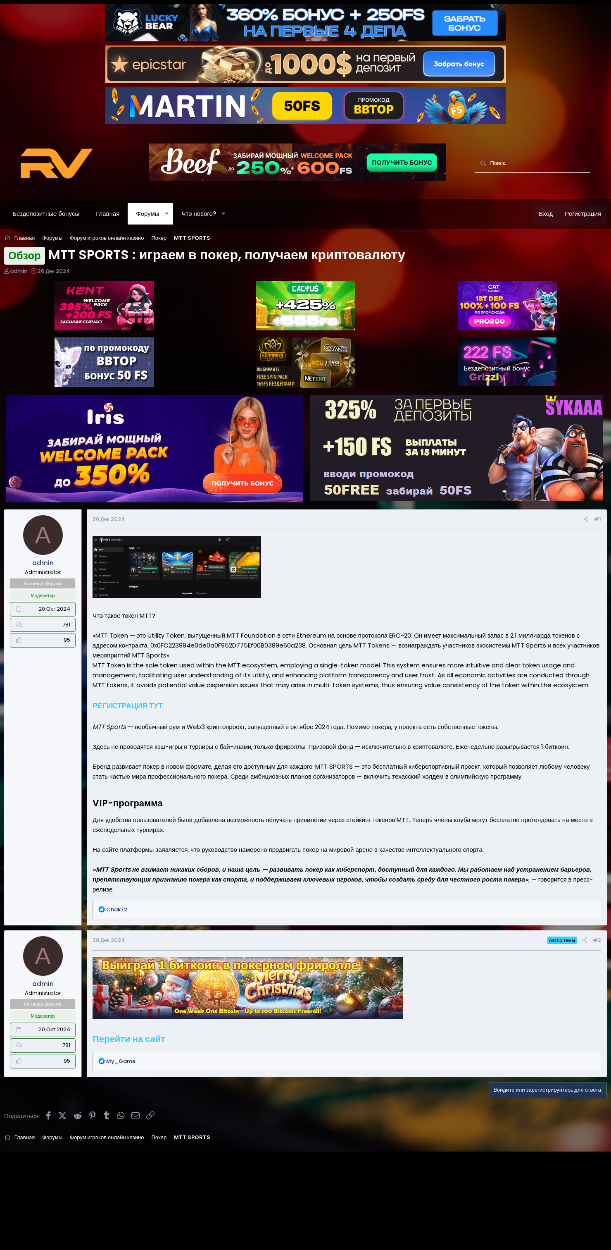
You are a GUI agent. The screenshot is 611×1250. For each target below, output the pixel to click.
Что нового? (215, 213)
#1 (581, 515)
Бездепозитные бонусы (62, 213)
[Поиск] (532, 163)
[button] (183, 214)
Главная (124, 213)
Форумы (164, 213)
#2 (581, 955)
